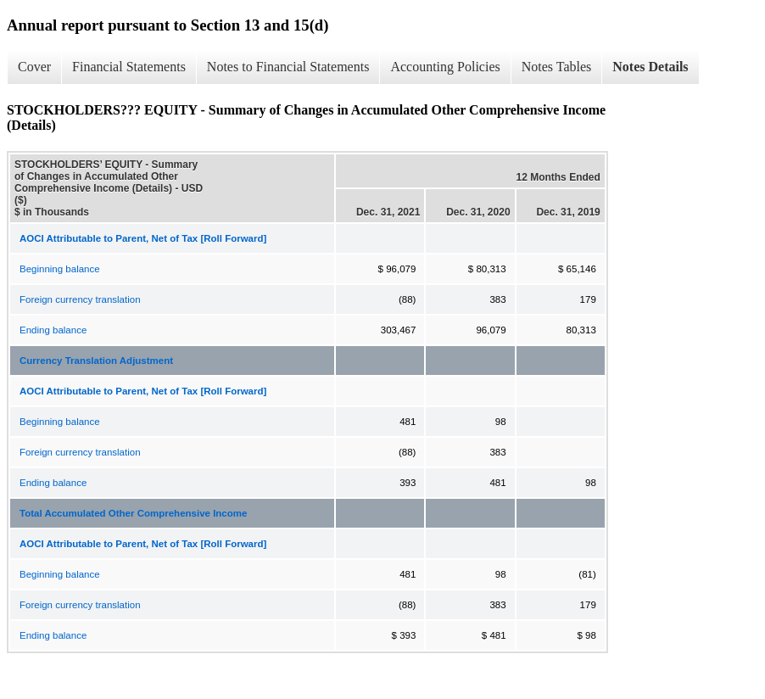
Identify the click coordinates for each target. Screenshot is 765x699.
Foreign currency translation (80, 299)
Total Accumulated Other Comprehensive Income (133, 513)
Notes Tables (557, 66)
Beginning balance (60, 269)
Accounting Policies (445, 66)
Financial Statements (129, 66)
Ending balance (53, 330)
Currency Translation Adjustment (96, 360)
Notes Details (650, 66)
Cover (34, 66)
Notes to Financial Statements (288, 66)
